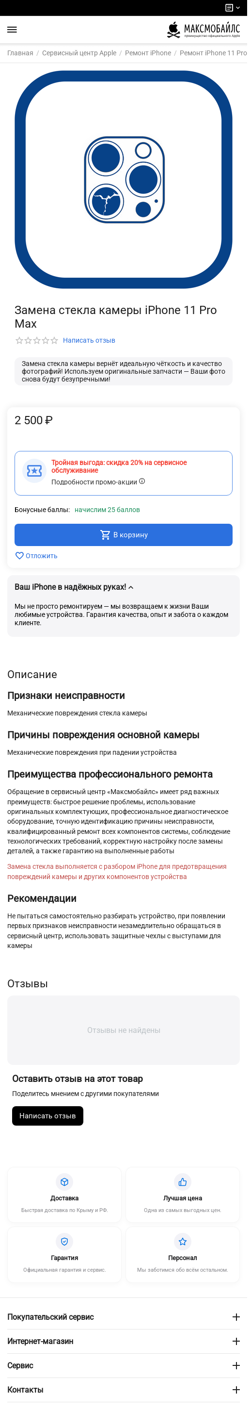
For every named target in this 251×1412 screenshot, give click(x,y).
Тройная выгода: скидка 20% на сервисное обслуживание (119, 466)
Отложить (36, 556)
